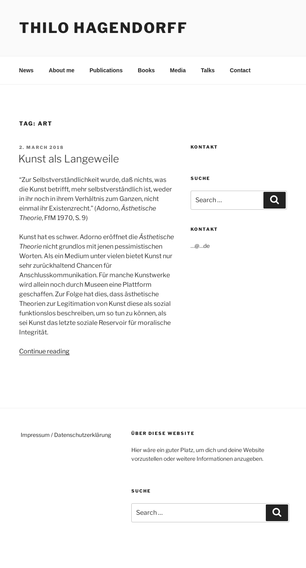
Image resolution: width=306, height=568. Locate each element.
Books (146, 70)
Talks (208, 70)
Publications (106, 70)
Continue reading (44, 351)
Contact (240, 70)
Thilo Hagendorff (103, 28)
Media (178, 70)
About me (61, 70)
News (26, 70)
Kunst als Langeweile (68, 159)
